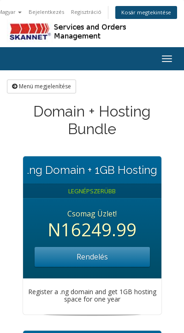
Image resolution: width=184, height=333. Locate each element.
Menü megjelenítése (41, 86)
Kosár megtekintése (146, 12)
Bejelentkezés (46, 11)
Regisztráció (86, 11)
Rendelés (92, 257)
